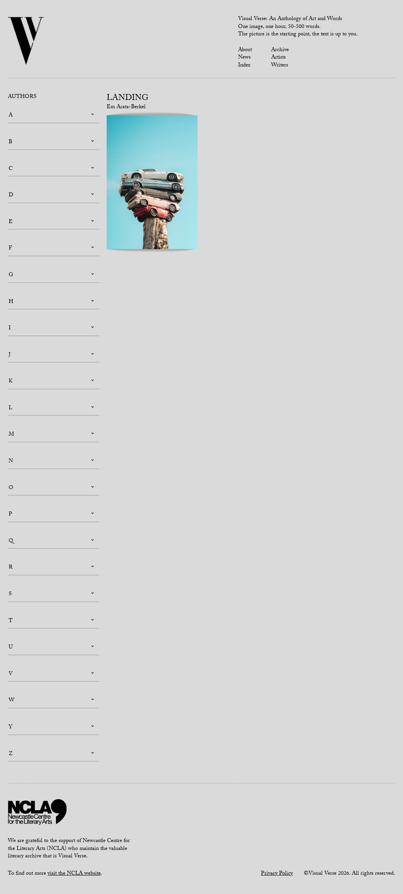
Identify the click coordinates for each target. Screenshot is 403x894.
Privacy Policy (277, 874)
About (245, 50)
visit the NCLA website (74, 874)
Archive (280, 50)
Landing (127, 99)
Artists (278, 58)
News (244, 58)
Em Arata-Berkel (126, 107)
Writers (279, 65)
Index (244, 65)
